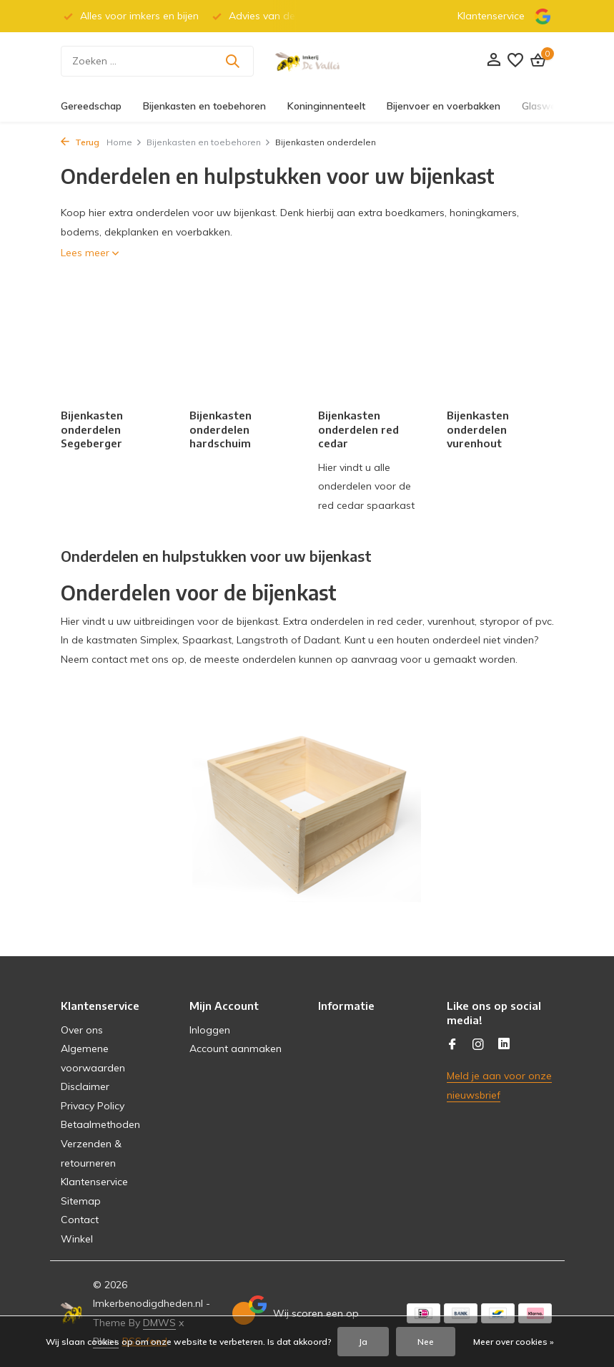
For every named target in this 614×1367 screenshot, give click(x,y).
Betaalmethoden (100, 1124)
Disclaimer (85, 1086)
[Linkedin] (504, 1045)
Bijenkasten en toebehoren (204, 105)
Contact (80, 1219)
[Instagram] (478, 1045)
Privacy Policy (92, 1105)
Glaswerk (543, 105)
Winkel (77, 1238)
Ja (363, 1341)
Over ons (82, 1029)
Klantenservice (491, 15)
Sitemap (81, 1201)
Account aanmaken (235, 1048)
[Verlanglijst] (515, 61)
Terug (80, 142)
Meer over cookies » (513, 1341)
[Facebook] (452, 1045)
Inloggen (209, 1029)
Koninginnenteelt (326, 105)
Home (124, 142)
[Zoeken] (157, 61)
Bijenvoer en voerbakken (443, 105)
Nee (425, 1341)
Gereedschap (91, 105)
